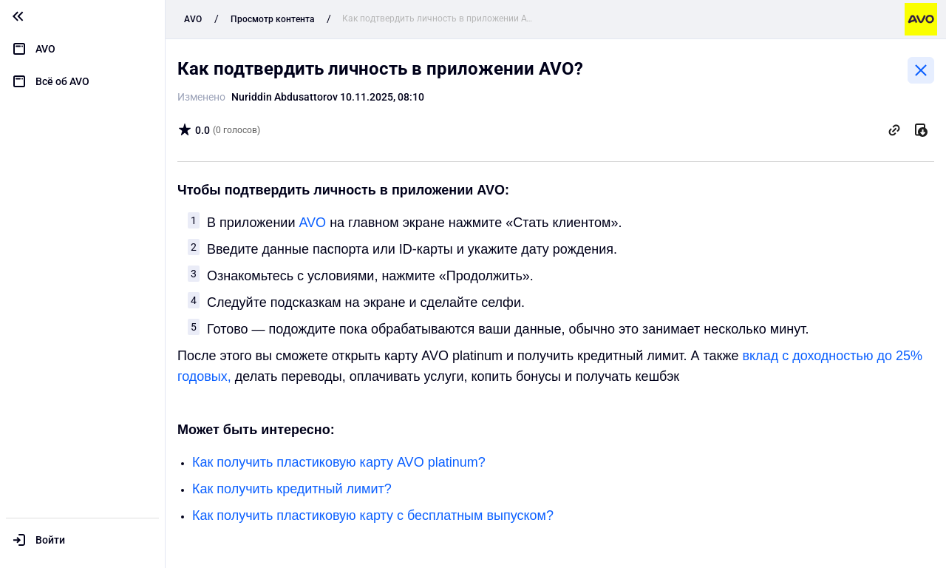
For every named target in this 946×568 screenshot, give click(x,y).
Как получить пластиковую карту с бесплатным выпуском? (373, 515)
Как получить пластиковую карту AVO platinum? (339, 462)
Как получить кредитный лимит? (292, 488)
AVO (312, 222)
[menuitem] (82, 48)
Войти (50, 540)
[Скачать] (921, 130)
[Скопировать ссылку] (894, 130)
